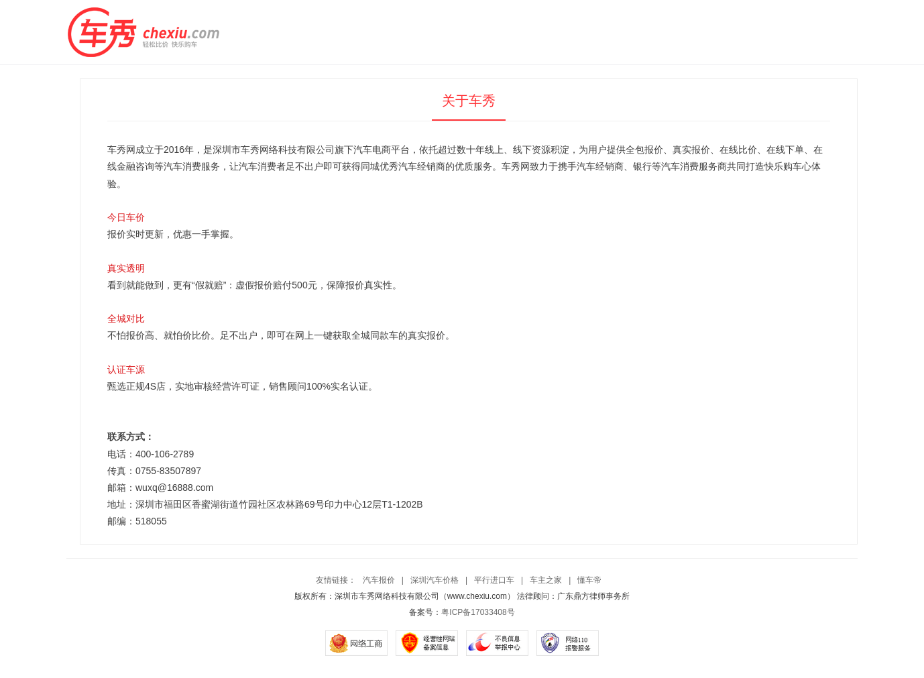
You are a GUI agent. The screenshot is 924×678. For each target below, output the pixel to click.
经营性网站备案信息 (427, 643)
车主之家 (546, 580)
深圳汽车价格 (434, 580)
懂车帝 (589, 580)
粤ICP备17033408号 (477, 612)
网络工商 (356, 643)
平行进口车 (494, 580)
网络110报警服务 (567, 643)
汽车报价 (379, 580)
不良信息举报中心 (497, 643)
